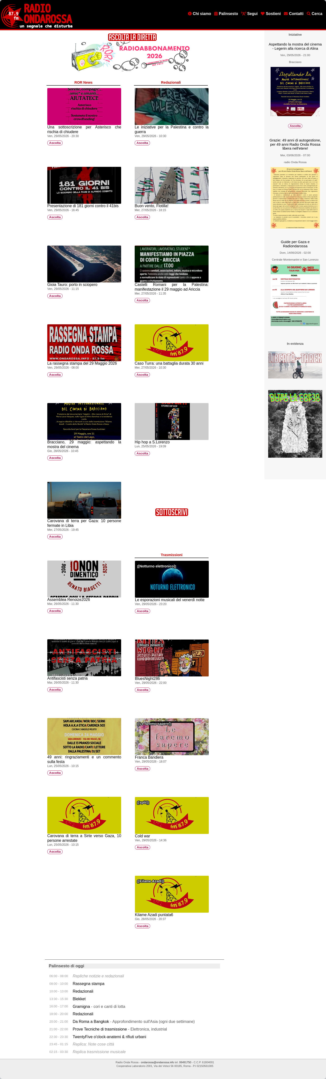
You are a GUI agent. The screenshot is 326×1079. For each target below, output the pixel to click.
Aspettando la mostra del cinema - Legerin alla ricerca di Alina (295, 46)
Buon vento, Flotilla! (151, 206)
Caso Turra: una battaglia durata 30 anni (169, 363)
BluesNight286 (147, 678)
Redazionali (83, 991)
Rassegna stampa (88, 984)
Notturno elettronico (156, 566)
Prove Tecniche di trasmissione (100, 1029)
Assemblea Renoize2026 (68, 599)
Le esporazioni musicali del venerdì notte (170, 600)
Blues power (150, 645)
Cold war (142, 836)
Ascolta (55, 143)
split (143, 802)
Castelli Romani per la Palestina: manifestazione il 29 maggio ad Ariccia (172, 286)
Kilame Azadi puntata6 (154, 915)
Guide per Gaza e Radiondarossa (295, 244)
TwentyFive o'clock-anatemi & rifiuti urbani (109, 1037)
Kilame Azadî (150, 881)
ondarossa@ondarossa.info (157, 1062)
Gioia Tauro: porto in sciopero (72, 284)
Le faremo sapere (154, 724)
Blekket (79, 999)
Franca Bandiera (149, 757)
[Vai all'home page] (36, 27)
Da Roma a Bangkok (91, 1021)
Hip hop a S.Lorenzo (152, 442)
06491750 (185, 1062)
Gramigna (81, 1006)
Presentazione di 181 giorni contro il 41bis (83, 206)
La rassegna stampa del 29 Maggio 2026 (82, 363)
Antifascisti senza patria (67, 678)
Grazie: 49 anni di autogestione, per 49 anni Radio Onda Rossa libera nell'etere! (295, 144)
